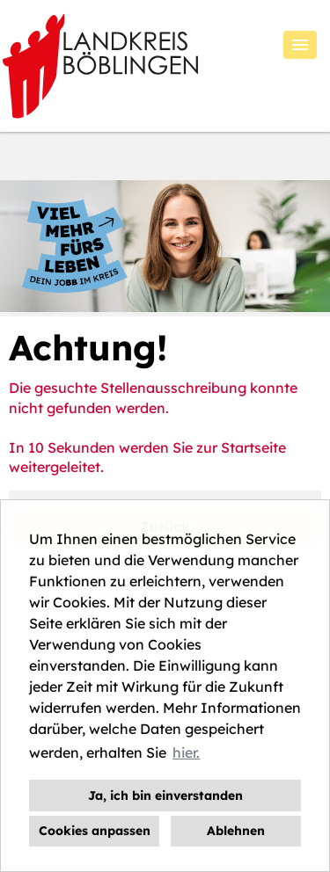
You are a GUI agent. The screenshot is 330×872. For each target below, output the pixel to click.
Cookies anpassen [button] (94, 831)
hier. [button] (186, 752)
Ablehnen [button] (236, 831)
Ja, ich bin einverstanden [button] (165, 795)
